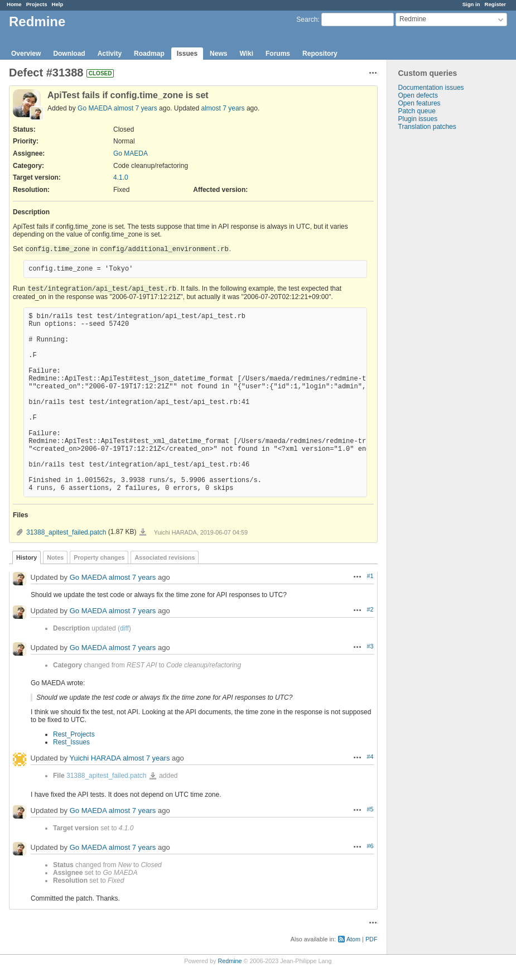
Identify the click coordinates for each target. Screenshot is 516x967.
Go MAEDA (95, 108)
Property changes (99, 557)
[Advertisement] (443, 305)
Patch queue (417, 111)
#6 (369, 846)
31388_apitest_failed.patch (66, 532)
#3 (369, 646)
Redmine (230, 961)
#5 (369, 809)
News (218, 53)
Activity (110, 53)
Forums (278, 53)
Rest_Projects (74, 734)
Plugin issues (418, 119)
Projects (36, 4)
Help (58, 4)
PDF (371, 939)
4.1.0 (120, 177)
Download (69, 53)
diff (124, 628)
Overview (26, 53)
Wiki (246, 53)
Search (306, 19)
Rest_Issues (71, 742)
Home (14, 4)
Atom (353, 939)
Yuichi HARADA (94, 758)
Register (495, 4)
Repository (319, 53)
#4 (369, 756)
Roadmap (149, 53)
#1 (369, 575)
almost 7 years (135, 108)
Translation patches (427, 127)
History (26, 557)
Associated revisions (164, 557)
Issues (187, 53)
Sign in (471, 4)
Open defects (418, 95)
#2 (369, 609)
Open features (419, 103)
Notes (55, 557)
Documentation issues (431, 88)
